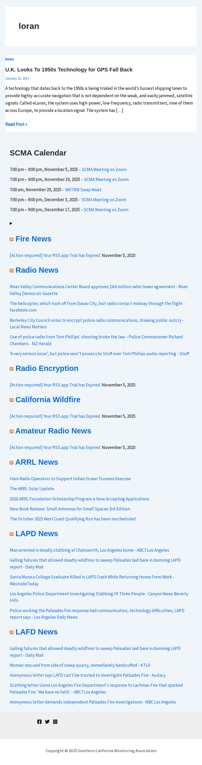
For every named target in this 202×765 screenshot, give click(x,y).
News (9, 59)
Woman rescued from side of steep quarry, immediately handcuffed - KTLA (80, 665)
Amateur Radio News (53, 431)
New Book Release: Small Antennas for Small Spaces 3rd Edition (70, 509)
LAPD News (37, 533)
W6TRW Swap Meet (83, 189)
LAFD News (37, 632)
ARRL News (36, 462)
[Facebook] (39, 721)
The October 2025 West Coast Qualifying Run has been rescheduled (73, 519)
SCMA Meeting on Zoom (104, 169)
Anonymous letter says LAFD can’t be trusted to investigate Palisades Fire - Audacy (88, 675)
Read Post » (16, 124)
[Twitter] (47, 721)
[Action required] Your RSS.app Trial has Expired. (55, 255)
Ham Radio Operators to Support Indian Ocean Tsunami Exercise (70, 479)
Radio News (37, 270)
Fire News (33, 239)
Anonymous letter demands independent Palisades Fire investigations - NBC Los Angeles (93, 702)
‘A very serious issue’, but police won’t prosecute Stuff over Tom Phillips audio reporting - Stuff (99, 353)
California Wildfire (48, 399)
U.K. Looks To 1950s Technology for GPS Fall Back (69, 70)
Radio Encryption (47, 368)
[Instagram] (55, 721)
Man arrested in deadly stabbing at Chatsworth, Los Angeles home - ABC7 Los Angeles (89, 550)
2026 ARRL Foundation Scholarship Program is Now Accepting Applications (79, 499)
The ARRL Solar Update (32, 489)
